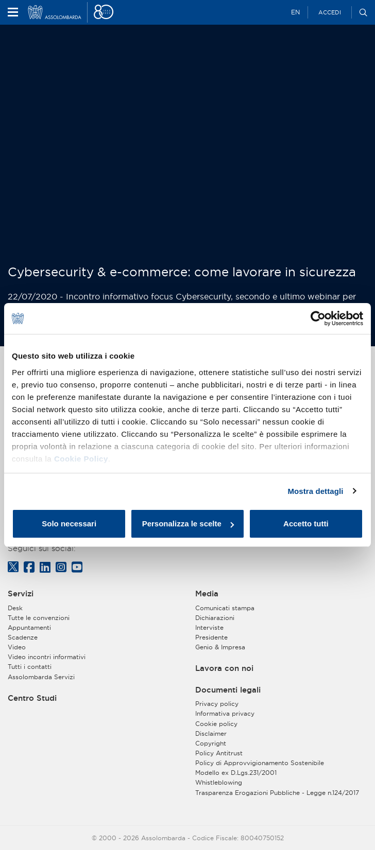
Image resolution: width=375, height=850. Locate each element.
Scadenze (23, 637)
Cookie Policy (81, 458)
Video (17, 647)
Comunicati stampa (224, 608)
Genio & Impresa (220, 647)
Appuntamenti (29, 627)
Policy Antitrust (219, 753)
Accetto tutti (306, 523)
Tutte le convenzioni (39, 617)
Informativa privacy (224, 713)
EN (295, 12)
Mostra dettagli (315, 491)
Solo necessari (69, 523)
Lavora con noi (224, 668)
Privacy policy (216, 703)
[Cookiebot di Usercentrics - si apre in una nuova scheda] (318, 318)
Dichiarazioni (214, 617)
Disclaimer (211, 733)
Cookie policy (216, 723)
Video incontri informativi (47, 656)
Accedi (329, 12)
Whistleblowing (218, 782)
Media (206, 594)
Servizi (20, 594)
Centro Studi (32, 698)
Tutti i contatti (30, 666)
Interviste (209, 627)
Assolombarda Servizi (41, 677)
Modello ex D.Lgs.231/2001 (236, 772)
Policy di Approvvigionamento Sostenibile (259, 762)
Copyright (210, 743)
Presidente (211, 637)
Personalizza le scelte (188, 523)
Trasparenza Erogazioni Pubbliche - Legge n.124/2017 (277, 792)
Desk (15, 608)
